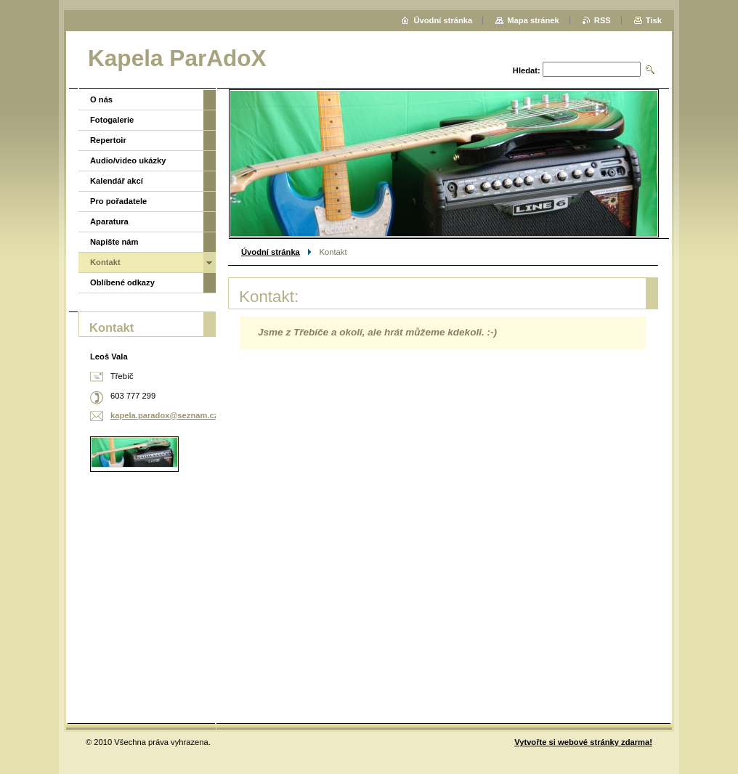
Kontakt (105, 262)
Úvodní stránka (270, 252)
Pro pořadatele (118, 201)
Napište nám (114, 241)
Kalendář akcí (116, 180)
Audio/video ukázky (128, 160)
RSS (602, 20)
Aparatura (109, 221)
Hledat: (526, 70)
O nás (101, 99)
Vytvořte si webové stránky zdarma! (583, 742)
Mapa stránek (533, 20)
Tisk (654, 20)
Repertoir (108, 140)
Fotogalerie (112, 119)
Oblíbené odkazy (122, 282)
